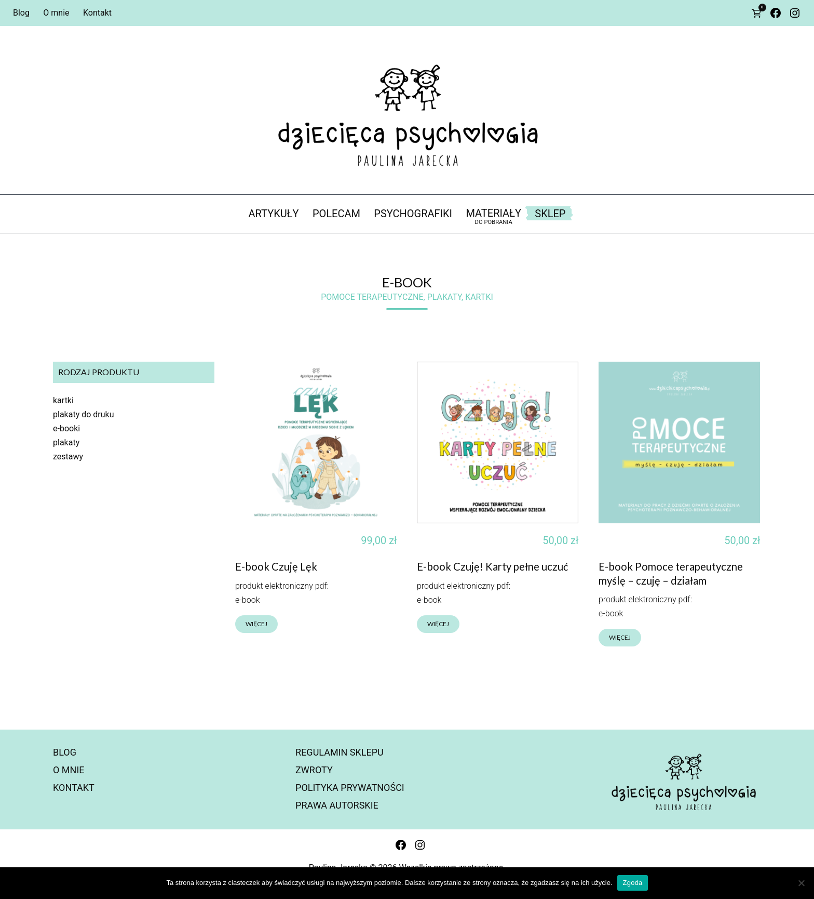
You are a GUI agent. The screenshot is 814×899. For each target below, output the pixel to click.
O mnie (56, 13)
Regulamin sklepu (339, 752)
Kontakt (97, 13)
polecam (336, 213)
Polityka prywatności (349, 787)
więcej (256, 624)
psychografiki (413, 213)
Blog (21, 13)
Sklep (550, 213)
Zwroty (314, 769)
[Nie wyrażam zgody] (801, 883)
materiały (493, 216)
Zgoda (632, 883)
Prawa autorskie (336, 805)
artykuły (274, 213)
